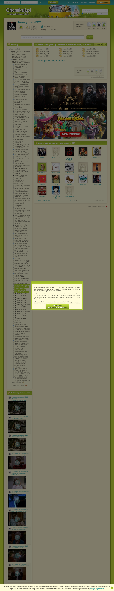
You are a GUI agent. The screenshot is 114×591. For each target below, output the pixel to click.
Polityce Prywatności (97, 589)
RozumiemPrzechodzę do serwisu (57, 306)
